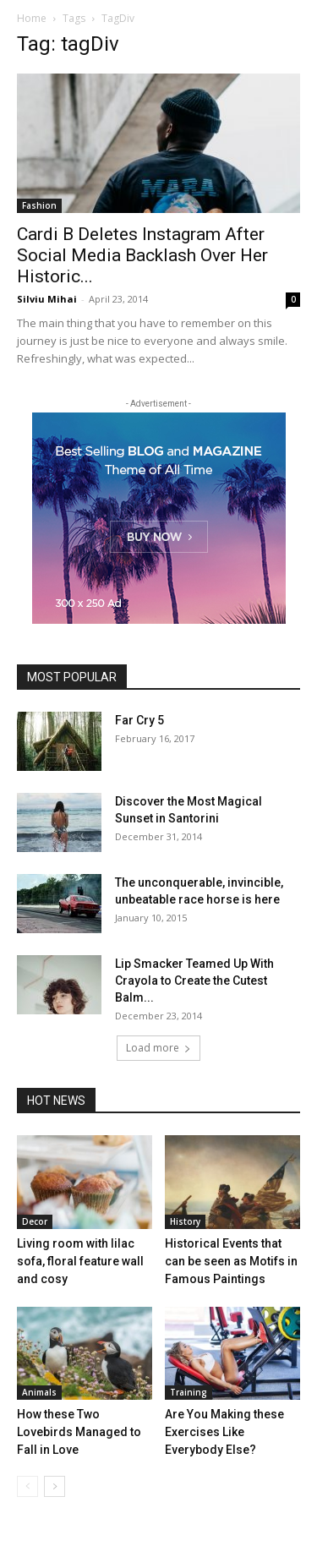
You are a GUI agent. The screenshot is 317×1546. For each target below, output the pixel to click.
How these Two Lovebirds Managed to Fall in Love (79, 1431)
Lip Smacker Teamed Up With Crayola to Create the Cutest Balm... (194, 980)
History (185, 1221)
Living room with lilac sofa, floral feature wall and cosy (80, 1261)
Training (188, 1392)
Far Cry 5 (139, 720)
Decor (34, 1221)
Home (31, 18)
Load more (158, 1048)
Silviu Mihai (47, 298)
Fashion (39, 205)
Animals (39, 1392)
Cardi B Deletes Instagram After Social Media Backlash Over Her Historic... (142, 255)
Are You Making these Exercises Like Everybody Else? (224, 1431)
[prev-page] (27, 1486)
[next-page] (54, 1486)
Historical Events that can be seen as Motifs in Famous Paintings (231, 1261)
